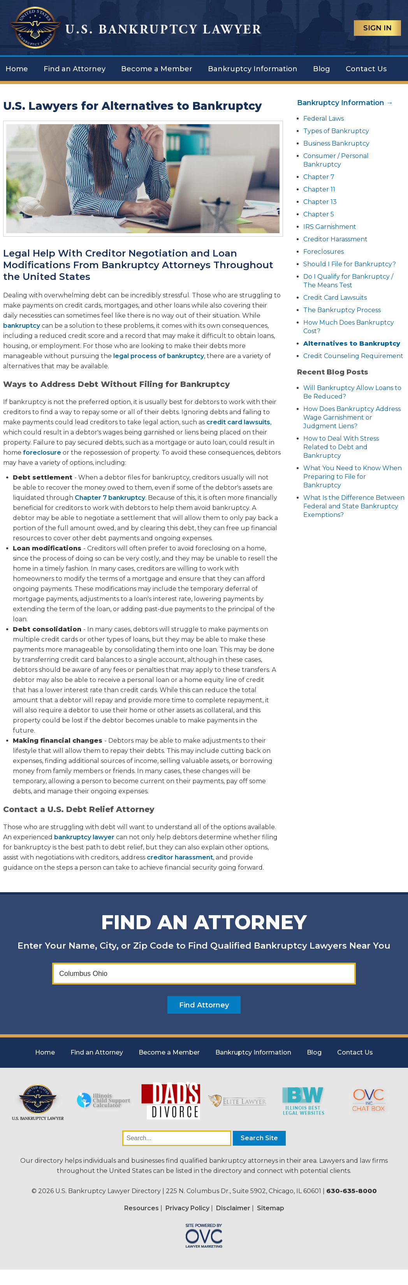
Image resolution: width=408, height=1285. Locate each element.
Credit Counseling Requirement (353, 356)
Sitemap (270, 1208)
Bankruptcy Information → (345, 102)
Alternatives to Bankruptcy (351, 343)
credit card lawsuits (238, 422)
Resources (141, 1208)
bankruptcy (21, 325)
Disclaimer (233, 1208)
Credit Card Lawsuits (335, 297)
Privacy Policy (187, 1208)
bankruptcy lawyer (84, 837)
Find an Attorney (75, 69)
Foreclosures (323, 251)
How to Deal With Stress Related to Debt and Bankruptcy (341, 447)
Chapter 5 (318, 214)
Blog (321, 69)
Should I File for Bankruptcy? (349, 264)
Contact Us (366, 69)
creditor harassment (180, 857)
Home (16, 69)
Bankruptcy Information (252, 69)
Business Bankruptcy (336, 143)
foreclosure (42, 452)
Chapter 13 (320, 202)
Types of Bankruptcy (336, 131)
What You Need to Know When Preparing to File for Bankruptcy (352, 476)
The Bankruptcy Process (342, 310)
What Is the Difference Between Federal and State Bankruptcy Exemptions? (353, 506)
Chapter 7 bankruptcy (110, 497)
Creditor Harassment (335, 239)
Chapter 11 (319, 189)
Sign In (377, 28)
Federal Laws (323, 118)
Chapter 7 (318, 177)
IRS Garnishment (329, 226)
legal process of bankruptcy (158, 356)
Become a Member (156, 69)
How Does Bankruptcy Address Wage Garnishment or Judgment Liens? (352, 417)
